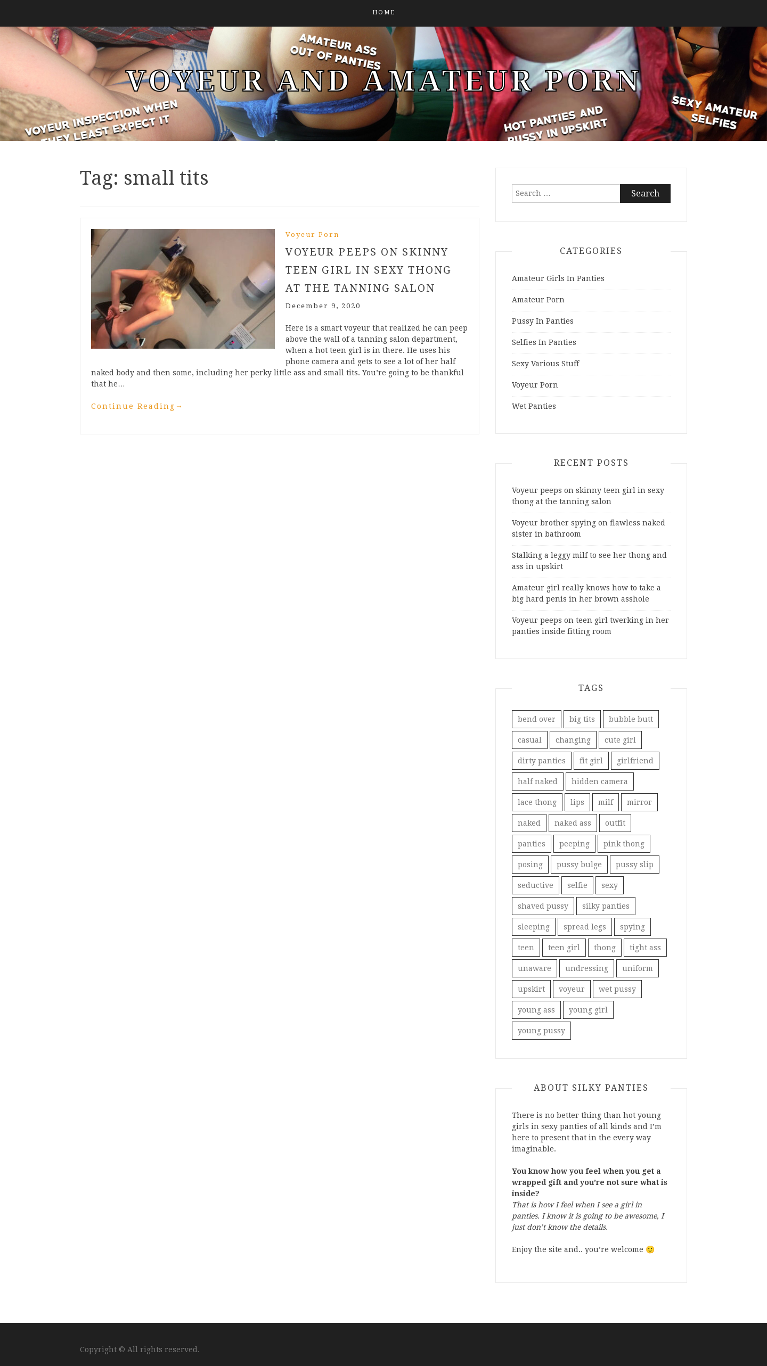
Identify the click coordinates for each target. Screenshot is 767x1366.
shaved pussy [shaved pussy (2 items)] (543, 906)
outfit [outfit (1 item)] (615, 823)
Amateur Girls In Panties (558, 278)
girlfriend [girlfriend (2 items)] (635, 760)
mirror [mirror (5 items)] (639, 802)
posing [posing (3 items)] (530, 864)
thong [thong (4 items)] (605, 947)
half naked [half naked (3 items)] (538, 781)
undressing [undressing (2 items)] (586, 968)
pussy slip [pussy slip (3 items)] (635, 864)
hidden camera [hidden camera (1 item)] (600, 781)
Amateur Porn (538, 299)
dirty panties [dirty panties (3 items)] (542, 760)
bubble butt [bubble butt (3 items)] (631, 719)
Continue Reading (137, 406)
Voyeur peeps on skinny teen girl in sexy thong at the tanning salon (368, 269)
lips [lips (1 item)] (577, 802)
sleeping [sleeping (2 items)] (534, 927)
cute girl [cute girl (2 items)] (620, 740)
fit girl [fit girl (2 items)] (591, 760)
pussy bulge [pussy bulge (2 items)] (579, 864)
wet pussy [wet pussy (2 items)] (617, 989)
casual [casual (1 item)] (530, 740)
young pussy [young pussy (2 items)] (541, 1030)
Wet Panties (534, 406)
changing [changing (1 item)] (573, 740)
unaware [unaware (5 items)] (534, 968)
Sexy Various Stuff (545, 363)
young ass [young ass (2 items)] (536, 1010)
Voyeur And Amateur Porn (384, 81)
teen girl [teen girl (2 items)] (564, 947)
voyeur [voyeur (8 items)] (572, 989)
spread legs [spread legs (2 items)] (585, 927)
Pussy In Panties (543, 321)
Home (383, 12)
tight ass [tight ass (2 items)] (645, 947)
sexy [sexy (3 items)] (609, 885)
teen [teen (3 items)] (526, 947)
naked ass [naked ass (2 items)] (572, 823)
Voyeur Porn (312, 234)
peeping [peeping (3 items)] (574, 844)
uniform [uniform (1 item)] (637, 968)
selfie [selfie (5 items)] (577, 885)
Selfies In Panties (544, 342)
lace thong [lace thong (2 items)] (537, 802)
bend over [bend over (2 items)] (537, 719)
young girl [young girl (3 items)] (588, 1010)
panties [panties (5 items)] (531, 844)
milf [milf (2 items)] (605, 802)
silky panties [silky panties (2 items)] (606, 906)
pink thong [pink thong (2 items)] (623, 844)
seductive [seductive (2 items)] (535, 885)
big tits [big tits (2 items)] (582, 719)
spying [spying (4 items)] (632, 927)
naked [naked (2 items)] (529, 823)
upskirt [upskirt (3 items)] (531, 989)
